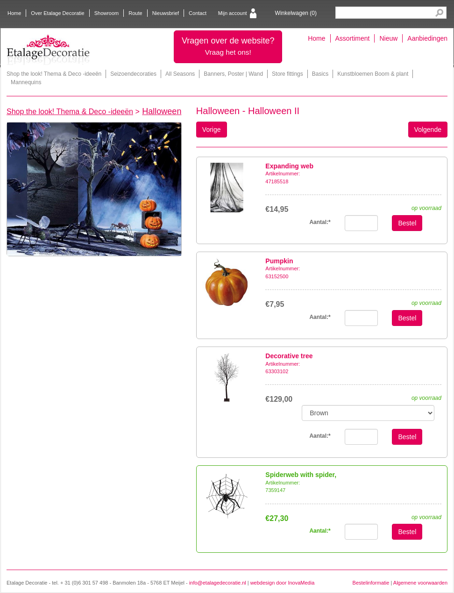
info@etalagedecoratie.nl (217, 583)
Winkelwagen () (296, 13)
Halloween (161, 111)
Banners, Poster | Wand (233, 74)
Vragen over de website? (228, 46)
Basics (320, 74)
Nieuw (388, 38)
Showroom (106, 13)
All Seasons (180, 74)
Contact (197, 13)
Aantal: (319, 222)
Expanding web (289, 166)
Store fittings (287, 74)
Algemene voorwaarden (420, 583)
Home (14, 13)
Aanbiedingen (427, 38)
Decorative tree (288, 356)
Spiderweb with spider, (300, 474)
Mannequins (26, 82)
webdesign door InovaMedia (282, 583)
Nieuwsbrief (165, 13)
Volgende (427, 129)
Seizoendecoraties (133, 74)
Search (439, 13)
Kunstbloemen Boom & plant (372, 74)
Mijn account (232, 13)
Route (135, 13)
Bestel (407, 223)
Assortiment (352, 38)
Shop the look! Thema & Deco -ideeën (54, 74)
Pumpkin (279, 261)
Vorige (211, 129)
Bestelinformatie (371, 583)
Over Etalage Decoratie (57, 13)
